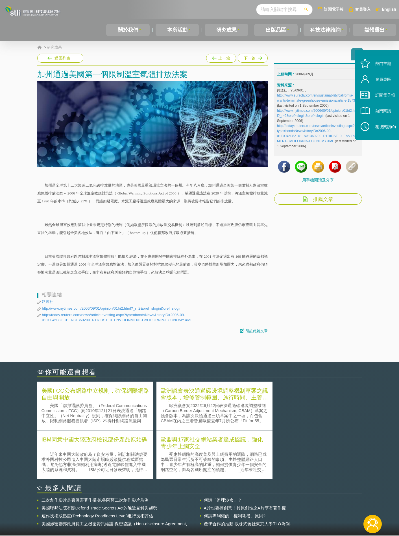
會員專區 (379, 87)
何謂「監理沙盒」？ (223, 450)
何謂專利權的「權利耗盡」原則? (234, 466)
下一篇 (253, 57)
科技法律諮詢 (325, 29)
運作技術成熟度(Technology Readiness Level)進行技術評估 (97, 466)
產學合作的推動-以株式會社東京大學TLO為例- (247, 474)
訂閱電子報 (334, 9)
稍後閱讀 (382, 134)
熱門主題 (379, 71)
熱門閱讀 (379, 118)
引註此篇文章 (257, 331)
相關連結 (313, 505)
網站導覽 (236, 513)
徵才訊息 (236, 505)
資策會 (280, 505)
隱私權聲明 (203, 505)
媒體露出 (374, 29)
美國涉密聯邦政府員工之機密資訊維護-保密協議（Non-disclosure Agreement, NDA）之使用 (114, 474)
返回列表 (62, 58)
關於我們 (128, 29)
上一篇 (221, 57)
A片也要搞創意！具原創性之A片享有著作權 (245, 458)
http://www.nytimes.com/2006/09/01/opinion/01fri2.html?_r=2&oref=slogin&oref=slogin (112, 308)
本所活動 (177, 29)
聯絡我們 (201, 513)
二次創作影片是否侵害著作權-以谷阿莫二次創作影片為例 (95, 450)
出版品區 (276, 29)
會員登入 (363, 9)
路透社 (47, 301)
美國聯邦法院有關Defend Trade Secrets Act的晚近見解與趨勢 (100, 458)
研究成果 (226, 29)
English (389, 9)
